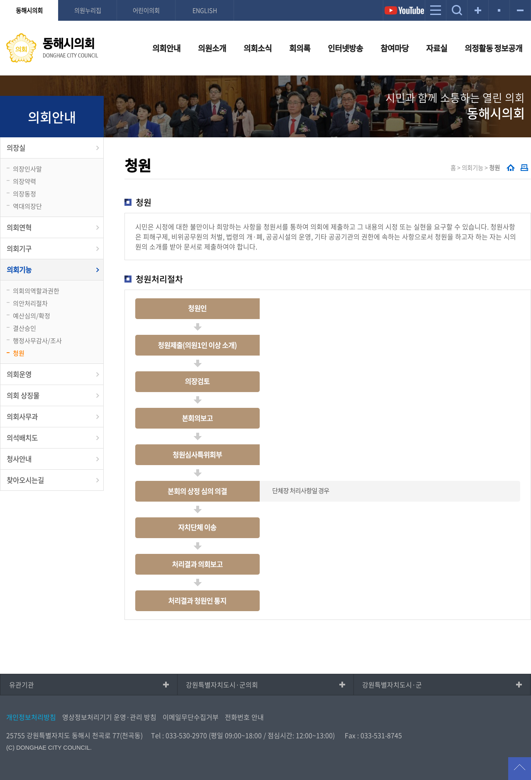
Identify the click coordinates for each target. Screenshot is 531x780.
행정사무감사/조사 (37, 340)
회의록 (299, 48)
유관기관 (21, 685)
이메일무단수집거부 (191, 717)
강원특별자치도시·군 (392, 685)
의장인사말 (27, 168)
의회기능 (19, 270)
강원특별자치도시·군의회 (222, 685)
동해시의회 (29, 10)
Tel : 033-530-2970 (179, 735)
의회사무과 (22, 417)
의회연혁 (19, 227)
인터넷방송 (345, 48)
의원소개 (212, 48)
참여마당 (394, 48)
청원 (18, 353)
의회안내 (166, 48)
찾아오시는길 (25, 480)
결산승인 (24, 328)
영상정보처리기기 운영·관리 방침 (109, 717)
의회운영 (19, 374)
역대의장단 (27, 206)
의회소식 (258, 48)
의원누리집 (87, 10)
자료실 (436, 48)
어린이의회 (146, 10)
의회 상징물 (23, 395)
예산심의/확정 (31, 315)
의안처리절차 (30, 303)
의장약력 (24, 181)
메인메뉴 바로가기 (265, 0)
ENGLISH (204, 10)
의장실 (16, 148)
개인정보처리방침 (31, 717)
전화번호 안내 (244, 717)
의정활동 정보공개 (493, 48)
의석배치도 (22, 438)
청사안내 (19, 459)
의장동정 (24, 193)
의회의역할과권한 (36, 290)
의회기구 (19, 249)
